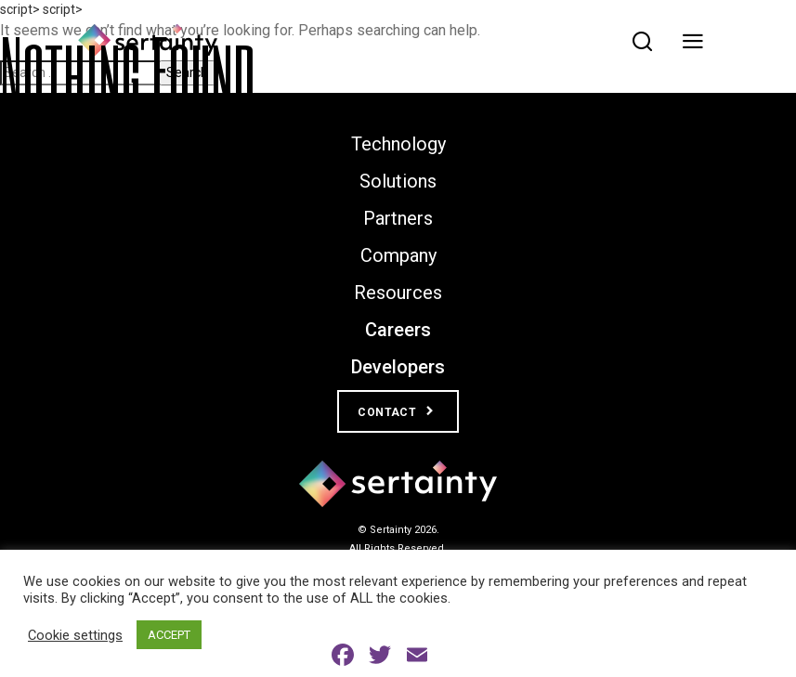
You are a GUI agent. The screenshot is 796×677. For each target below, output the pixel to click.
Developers (398, 367)
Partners (398, 218)
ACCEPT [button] (169, 635)
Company (398, 255)
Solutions (398, 181)
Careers (398, 330)
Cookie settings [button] (75, 635)
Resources (398, 292)
